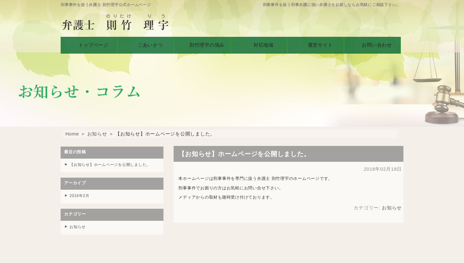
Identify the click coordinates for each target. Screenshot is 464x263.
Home (72, 133)
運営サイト (315, 43)
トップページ (89, 43)
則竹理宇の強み (202, 43)
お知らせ (97, 133)
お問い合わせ (372, 43)
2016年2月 (80, 195)
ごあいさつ (145, 43)
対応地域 (259, 43)
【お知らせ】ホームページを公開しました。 (113, 164)
